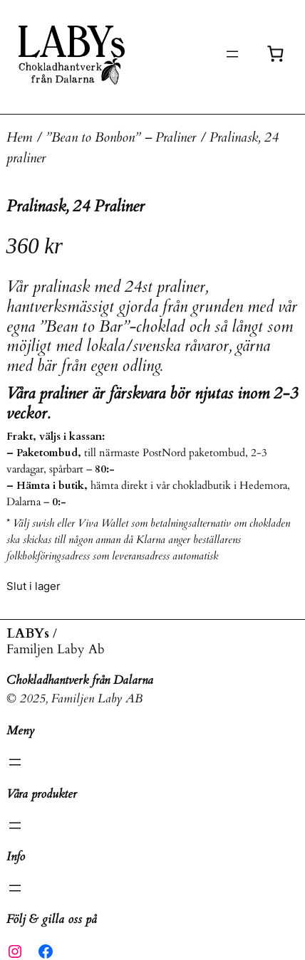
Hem (19, 138)
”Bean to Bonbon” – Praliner (121, 138)
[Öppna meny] (232, 54)
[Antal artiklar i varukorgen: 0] (275, 54)
